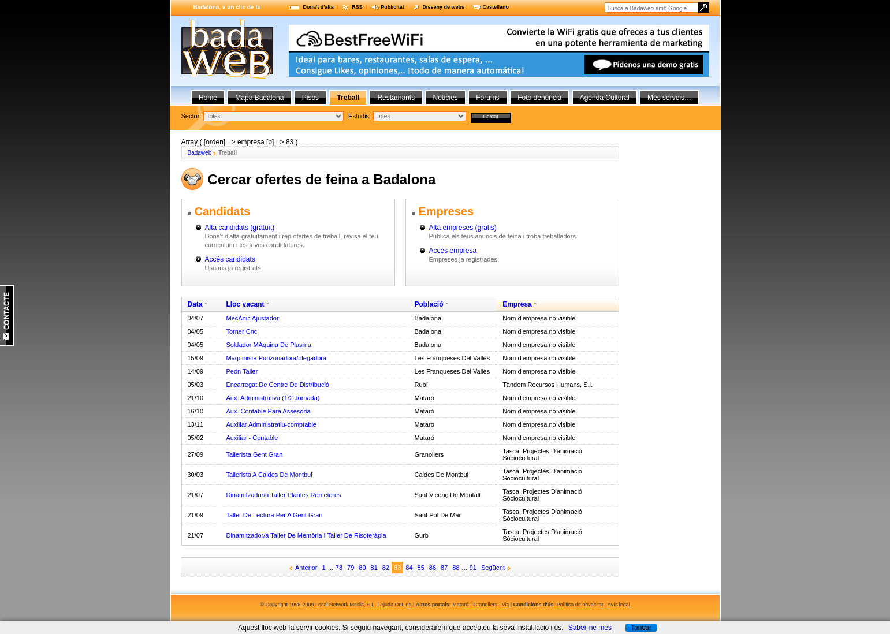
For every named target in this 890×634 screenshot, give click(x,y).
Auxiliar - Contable (252, 437)
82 (385, 567)
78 (339, 567)
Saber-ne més (590, 628)
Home (208, 98)
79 (350, 567)
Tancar (641, 628)
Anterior (306, 567)
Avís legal (619, 604)
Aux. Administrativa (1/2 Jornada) (272, 397)
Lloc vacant (245, 304)
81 (374, 567)
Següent (493, 567)
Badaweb (200, 153)
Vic (505, 604)
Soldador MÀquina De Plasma (268, 344)
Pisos (310, 98)
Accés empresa (453, 251)
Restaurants (396, 98)
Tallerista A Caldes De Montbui (269, 474)
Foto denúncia (539, 98)
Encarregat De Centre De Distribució (277, 384)
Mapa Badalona (259, 98)
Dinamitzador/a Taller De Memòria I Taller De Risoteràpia (306, 535)
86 (432, 567)
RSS (357, 7)
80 (362, 567)
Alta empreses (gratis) (463, 227)
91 (473, 567)
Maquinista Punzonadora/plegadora (276, 358)
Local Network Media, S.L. (345, 604)
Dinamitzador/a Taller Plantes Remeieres (283, 494)
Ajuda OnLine (396, 604)
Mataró (460, 604)
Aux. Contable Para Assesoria (268, 411)
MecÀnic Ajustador (252, 318)
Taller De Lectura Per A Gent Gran (274, 515)
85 (421, 567)
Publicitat (392, 7)
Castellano (495, 7)
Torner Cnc (241, 331)
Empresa (517, 304)
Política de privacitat (580, 604)
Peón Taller (242, 371)
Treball (348, 98)
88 (455, 567)
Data (195, 304)
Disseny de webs (443, 7)
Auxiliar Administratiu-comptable (271, 424)
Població (429, 304)
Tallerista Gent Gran (254, 454)
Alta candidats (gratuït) (240, 227)
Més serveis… (669, 98)
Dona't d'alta (318, 7)
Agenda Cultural (605, 98)
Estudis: (359, 116)
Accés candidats (230, 259)
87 (444, 567)
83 (397, 567)
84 (408, 567)
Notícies (445, 98)
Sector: (191, 116)
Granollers (485, 604)
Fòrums (488, 98)
